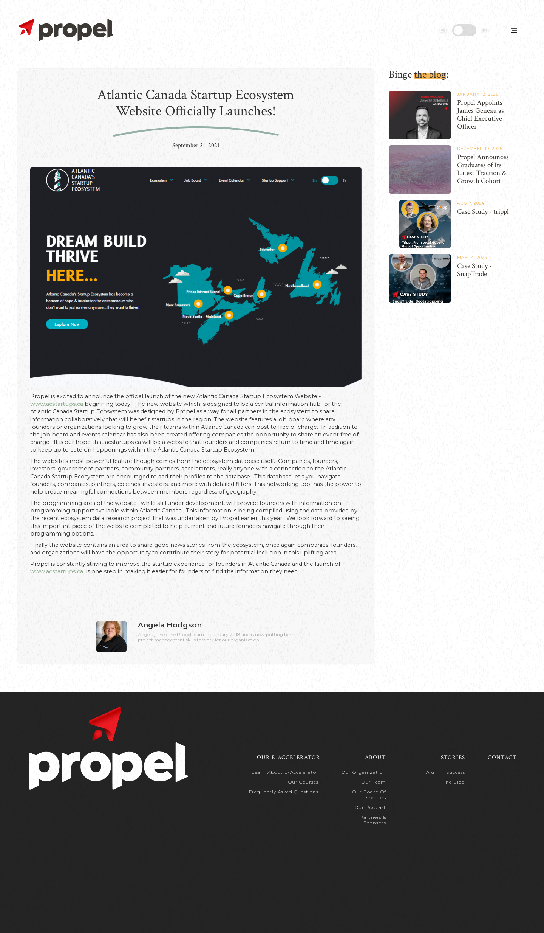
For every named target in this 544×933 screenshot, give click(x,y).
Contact (502, 757)
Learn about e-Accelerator (285, 772)
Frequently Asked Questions (283, 792)
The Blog (454, 782)
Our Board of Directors (369, 794)
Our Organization (364, 772)
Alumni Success (445, 772)
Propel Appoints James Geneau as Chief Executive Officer (480, 115)
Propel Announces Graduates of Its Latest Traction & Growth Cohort (483, 169)
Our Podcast (370, 807)
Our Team (374, 782)
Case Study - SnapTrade (474, 270)
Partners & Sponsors (373, 820)
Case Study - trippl (483, 212)
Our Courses (303, 782)
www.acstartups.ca (56, 404)
